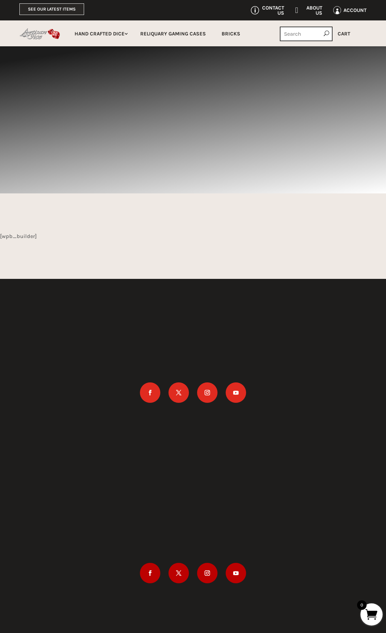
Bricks (231, 34)
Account (355, 10)
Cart (344, 34)
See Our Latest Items (52, 9)
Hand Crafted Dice (100, 34)
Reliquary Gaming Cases (173, 34)
